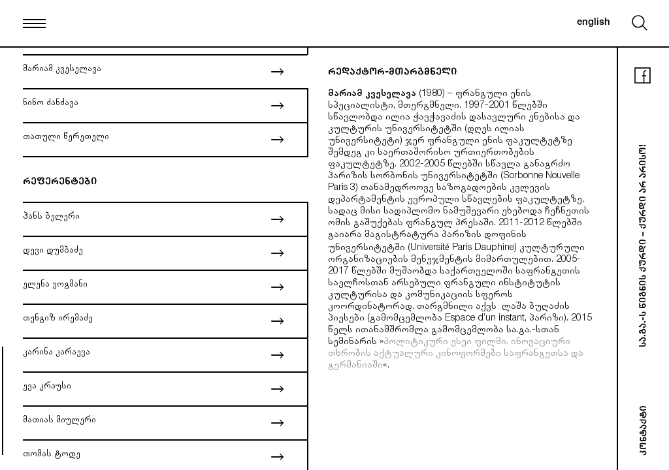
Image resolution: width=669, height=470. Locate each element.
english (593, 22)
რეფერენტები (60, 182)
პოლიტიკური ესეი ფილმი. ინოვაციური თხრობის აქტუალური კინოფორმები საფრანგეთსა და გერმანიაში (455, 354)
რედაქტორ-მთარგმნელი (392, 72)
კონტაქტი (645, 430)
